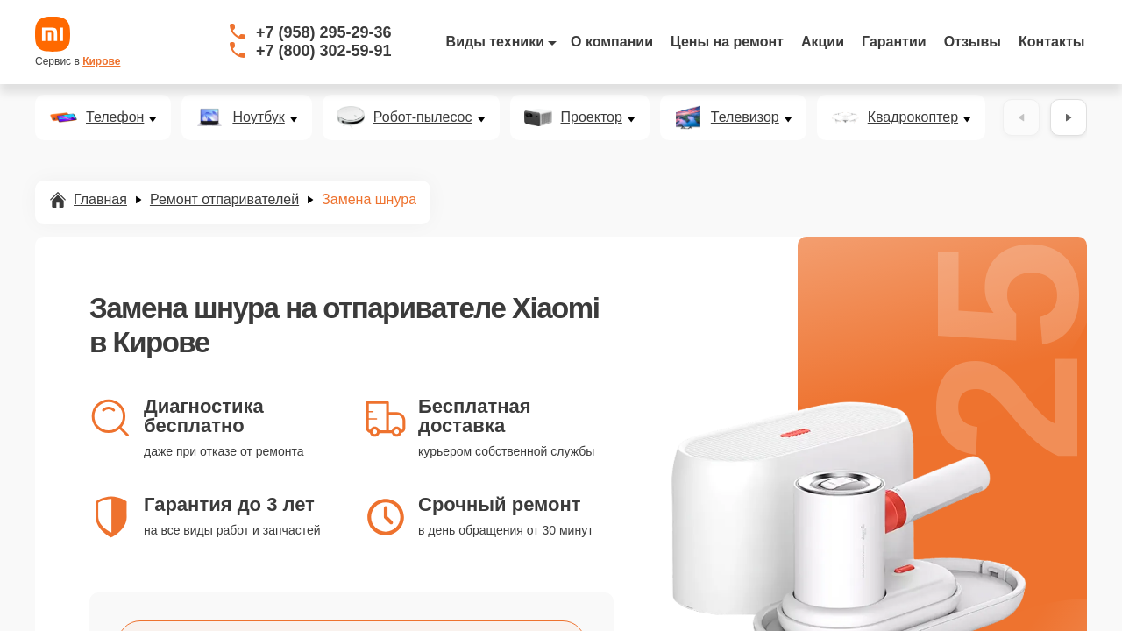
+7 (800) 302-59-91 (324, 51)
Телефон (115, 117)
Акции (822, 41)
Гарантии (894, 41)
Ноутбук (258, 117)
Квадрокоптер (913, 117)
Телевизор (745, 117)
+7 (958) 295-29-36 (324, 32)
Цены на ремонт (727, 41)
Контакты (1051, 41)
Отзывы (972, 41)
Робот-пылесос (422, 117)
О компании (612, 41)
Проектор (591, 117)
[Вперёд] (1068, 117)
